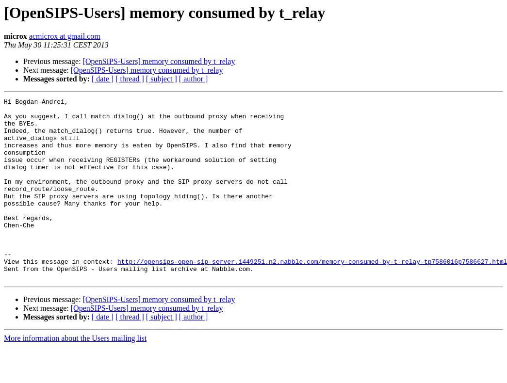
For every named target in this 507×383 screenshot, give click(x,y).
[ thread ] (129, 79)
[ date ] (103, 79)
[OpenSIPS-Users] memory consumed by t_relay (159, 61)
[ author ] (193, 79)
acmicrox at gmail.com (64, 36)
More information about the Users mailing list (75, 374)
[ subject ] (161, 79)
